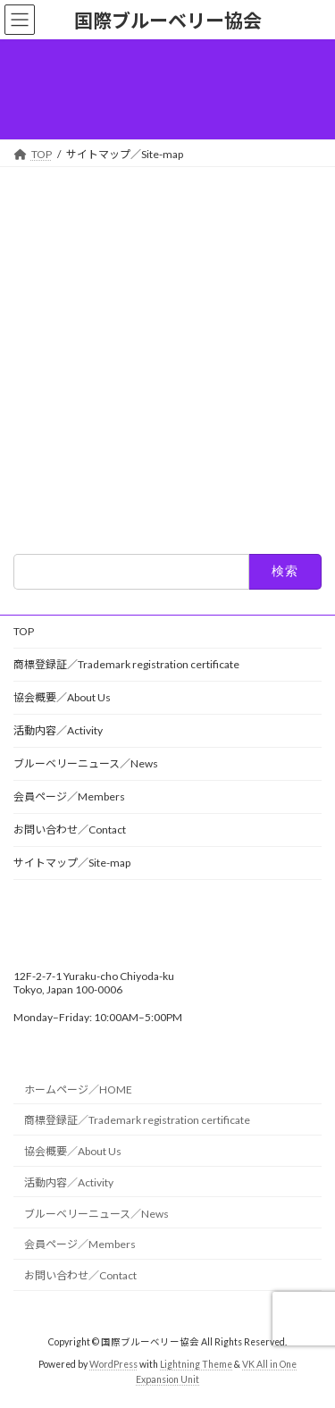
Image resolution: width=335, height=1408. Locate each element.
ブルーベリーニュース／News (85, 763)
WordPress (113, 1364)
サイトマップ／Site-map (71, 862)
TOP (23, 631)
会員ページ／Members (69, 796)
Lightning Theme (196, 1364)
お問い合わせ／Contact (69, 829)
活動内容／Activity (58, 730)
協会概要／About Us (62, 697)
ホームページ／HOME (78, 1089)
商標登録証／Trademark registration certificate (126, 664)
